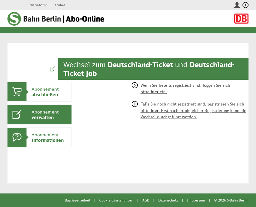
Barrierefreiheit (77, 200)
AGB (145, 200)
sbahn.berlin (39, 5)
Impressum (196, 200)
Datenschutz (168, 200)
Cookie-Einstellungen (116, 200)
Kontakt (60, 5)
